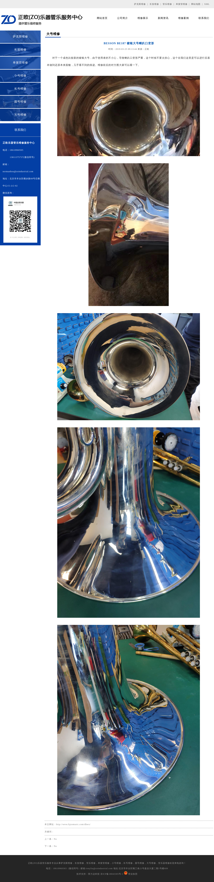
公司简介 (122, 18)
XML (207, 4)
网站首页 (102, 18)
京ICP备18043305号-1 (111, 874)
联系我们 (203, 18)
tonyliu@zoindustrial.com (99, 868)
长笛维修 (154, 4)
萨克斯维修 (140, 4)
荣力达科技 (94, 874)
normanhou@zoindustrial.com (18, 171)
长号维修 (20, 88)
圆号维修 (20, 101)
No (55, 839)
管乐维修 (167, 4)
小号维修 (20, 75)
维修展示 (142, 18)
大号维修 (20, 114)
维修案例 (183, 18)
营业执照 (132, 874)
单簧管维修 (181, 4)
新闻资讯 (163, 18)
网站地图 (195, 4)
